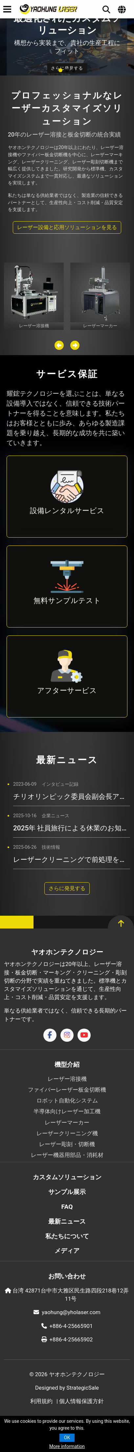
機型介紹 (67, 1064)
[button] (60, 70)
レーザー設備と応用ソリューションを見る (67, 227)
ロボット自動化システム (67, 1100)
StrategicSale (82, 1387)
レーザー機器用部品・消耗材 (67, 1155)
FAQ (67, 1206)
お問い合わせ (67, 1276)
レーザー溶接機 (67, 1079)
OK (67, 1437)
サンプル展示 (67, 1192)
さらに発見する (67, 888)
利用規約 (41, 1401)
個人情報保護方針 (81, 1401)
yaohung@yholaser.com (67, 1312)
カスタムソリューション (67, 1177)
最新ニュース (67, 1221)
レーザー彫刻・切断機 (67, 1144)
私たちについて (67, 1236)
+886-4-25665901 (67, 1326)
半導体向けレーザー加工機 (67, 1111)
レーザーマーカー (67, 1122)
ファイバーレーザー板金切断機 (67, 1089)
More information (67, 1446)
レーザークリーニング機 (67, 1133)
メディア (67, 1250)
